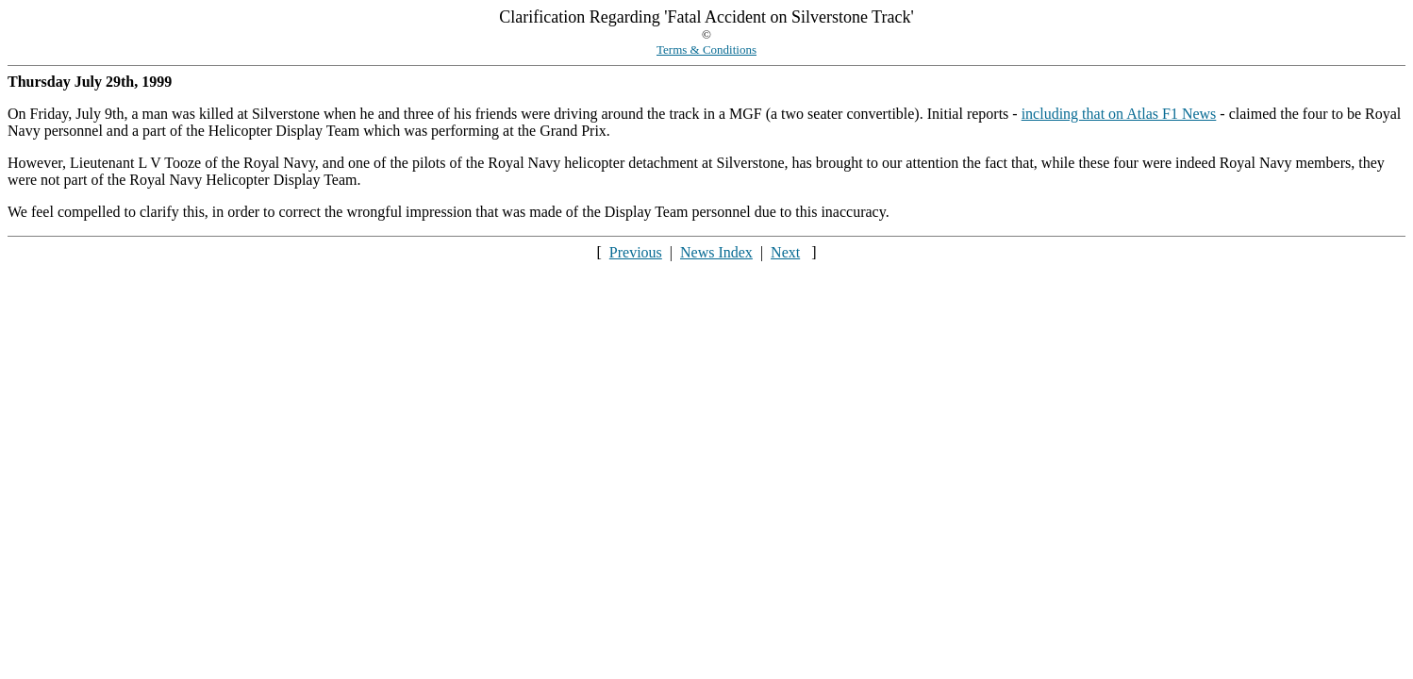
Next (785, 252)
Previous (635, 252)
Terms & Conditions (706, 49)
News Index (716, 252)
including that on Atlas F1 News (1119, 114)
